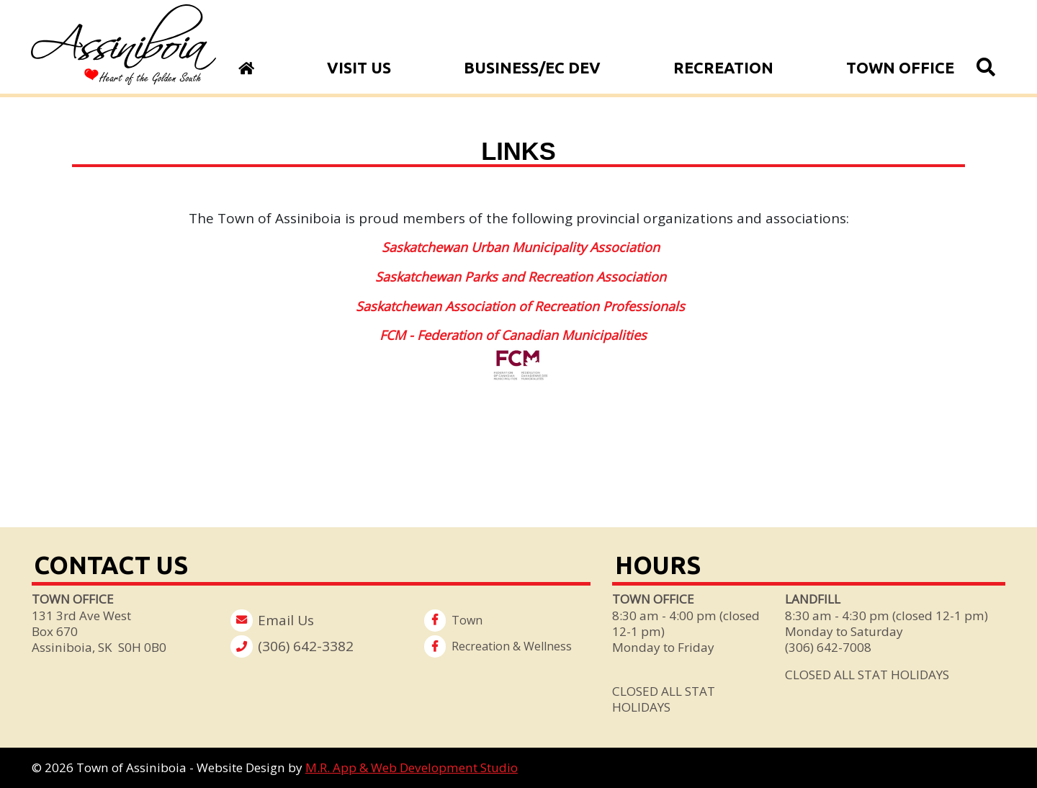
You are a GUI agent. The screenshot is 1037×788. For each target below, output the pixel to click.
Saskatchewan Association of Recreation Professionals (520, 306)
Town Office (900, 67)
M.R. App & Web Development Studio (411, 767)
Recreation (723, 67)
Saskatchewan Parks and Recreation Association (520, 276)
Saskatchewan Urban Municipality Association (521, 247)
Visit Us (359, 67)
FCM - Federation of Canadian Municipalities (513, 335)
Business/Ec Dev (532, 67)
